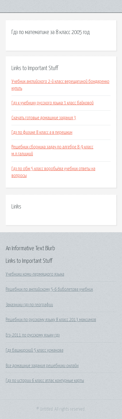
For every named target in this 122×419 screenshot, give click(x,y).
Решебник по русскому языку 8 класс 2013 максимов (51, 319)
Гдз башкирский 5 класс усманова (34, 350)
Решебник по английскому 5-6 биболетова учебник (49, 289)
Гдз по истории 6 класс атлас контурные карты (45, 380)
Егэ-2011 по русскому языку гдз (33, 335)
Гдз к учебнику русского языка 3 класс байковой (52, 103)
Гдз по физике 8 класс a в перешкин (41, 132)
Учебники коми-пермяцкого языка (35, 274)
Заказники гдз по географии (29, 305)
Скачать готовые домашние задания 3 (43, 118)
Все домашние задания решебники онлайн (42, 366)
